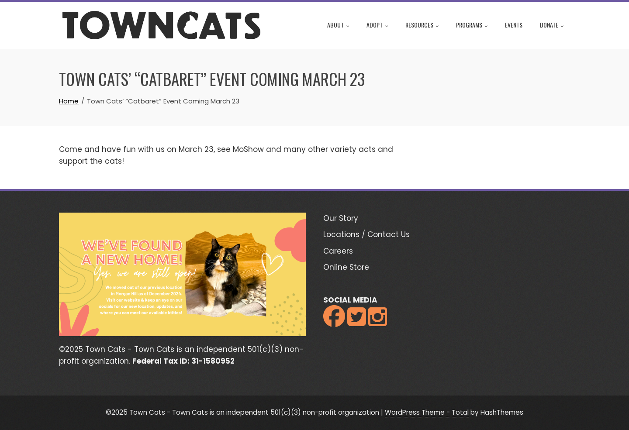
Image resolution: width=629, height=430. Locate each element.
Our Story (340, 218)
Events (513, 24)
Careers (338, 251)
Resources (422, 26)
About (338, 26)
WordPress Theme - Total (427, 412)
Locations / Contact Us (366, 234)
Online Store (346, 267)
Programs (471, 26)
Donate (551, 26)
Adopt (377, 26)
